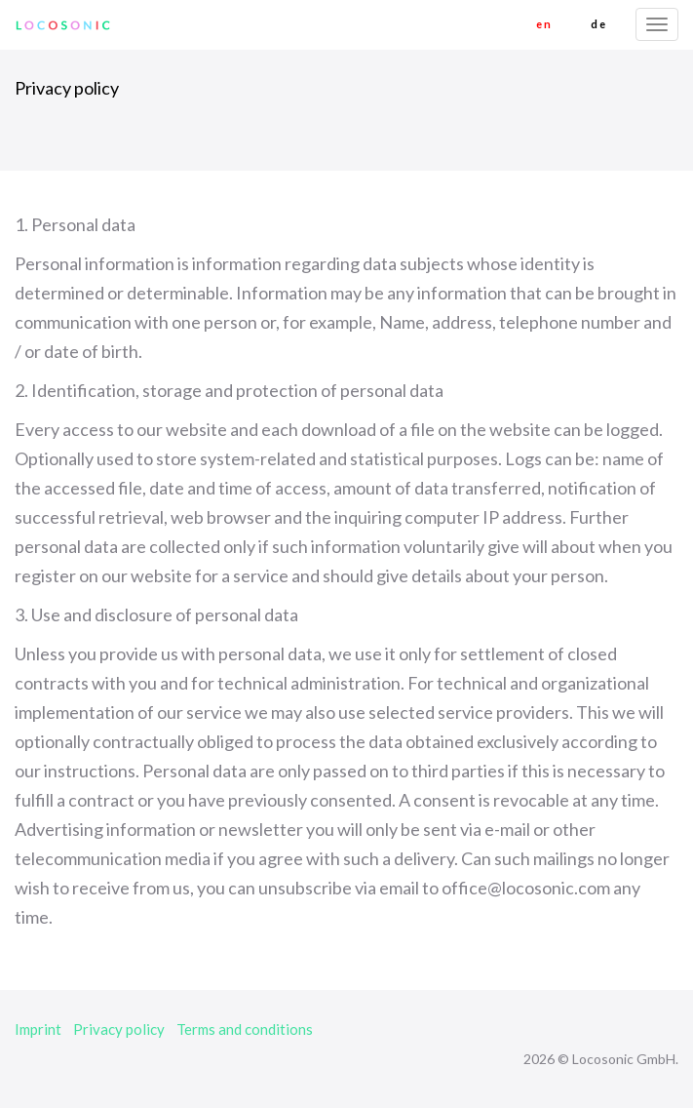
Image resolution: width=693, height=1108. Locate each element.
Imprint (38, 1029)
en (544, 24)
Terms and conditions (244, 1029)
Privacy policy (119, 1029)
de (598, 24)
